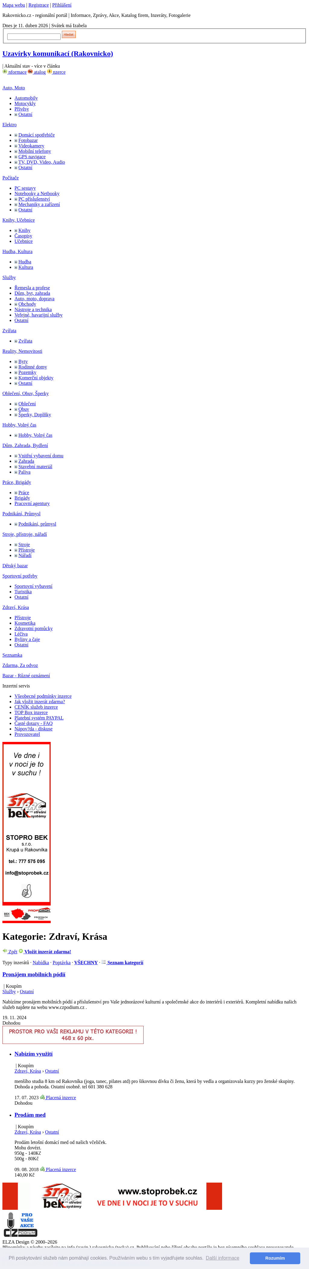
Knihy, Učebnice (18, 220)
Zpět (9, 951)
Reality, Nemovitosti (22, 351)
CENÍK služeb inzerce (36, 707)
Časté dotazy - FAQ (33, 723)
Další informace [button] (222, 1258)
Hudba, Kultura (17, 251)
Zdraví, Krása (15, 607)
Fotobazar (28, 140)
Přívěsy (21, 108)
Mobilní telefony (34, 151)
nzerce (56, 72)
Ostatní (25, 114)
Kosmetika (24, 623)
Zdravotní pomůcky (33, 628)
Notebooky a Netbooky (36, 193)
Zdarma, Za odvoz (20, 665)
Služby (9, 277)
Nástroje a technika (33, 309)
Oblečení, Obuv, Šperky (25, 393)
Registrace (38, 5)
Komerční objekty (35, 377)
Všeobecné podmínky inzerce (43, 696)
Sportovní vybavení (33, 586)
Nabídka (41, 962)
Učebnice (23, 241)
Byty (23, 361)
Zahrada (26, 461)
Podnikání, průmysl (37, 524)
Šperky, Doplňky (34, 414)
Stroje (24, 544)
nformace (14, 72)
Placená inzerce (58, 1097)
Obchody (27, 304)
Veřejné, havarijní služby (38, 314)
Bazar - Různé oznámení (26, 675)
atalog (37, 72)
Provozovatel (27, 734)
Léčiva (21, 633)
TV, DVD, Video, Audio (41, 162)
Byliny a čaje (27, 639)
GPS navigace (32, 156)
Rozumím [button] (275, 1258)
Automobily (26, 98)
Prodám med (30, 1115)
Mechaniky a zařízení (39, 204)
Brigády (22, 498)
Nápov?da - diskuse (33, 728)
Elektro (9, 124)
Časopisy (23, 235)
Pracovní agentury (32, 503)
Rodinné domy (32, 366)
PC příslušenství (34, 198)
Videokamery (31, 145)
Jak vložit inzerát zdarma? (39, 701)
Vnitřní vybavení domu (40, 455)
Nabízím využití (33, 1054)
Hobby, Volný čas (19, 424)
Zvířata (9, 330)
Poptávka (62, 962)
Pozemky (27, 372)
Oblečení (27, 403)
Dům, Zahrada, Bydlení (25, 445)
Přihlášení (62, 5)
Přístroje (26, 549)
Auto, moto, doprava (34, 298)
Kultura (25, 267)
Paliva (24, 472)
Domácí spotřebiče (36, 134)
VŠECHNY (86, 962)
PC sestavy (25, 188)
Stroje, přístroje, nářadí (24, 534)
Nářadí (25, 555)
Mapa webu (13, 5)
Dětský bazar (15, 565)
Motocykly (25, 103)
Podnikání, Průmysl (21, 513)
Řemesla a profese (32, 287)
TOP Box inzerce (31, 712)
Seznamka (12, 655)
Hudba (24, 261)
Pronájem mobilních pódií (33, 974)
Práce (23, 492)
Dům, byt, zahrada (32, 293)
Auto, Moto (13, 87)
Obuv (23, 409)
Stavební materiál (35, 466)
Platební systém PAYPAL (39, 717)
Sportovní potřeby (19, 575)
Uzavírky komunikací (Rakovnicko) (57, 53)
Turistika (23, 591)
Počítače (10, 177)
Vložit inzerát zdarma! (44, 951)
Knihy (24, 230)
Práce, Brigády (16, 482)
